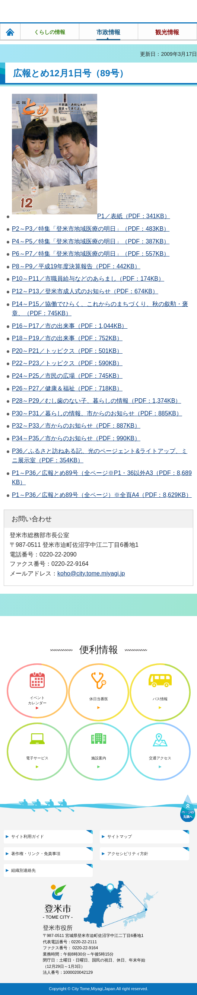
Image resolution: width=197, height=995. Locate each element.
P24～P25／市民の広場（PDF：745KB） (67, 376)
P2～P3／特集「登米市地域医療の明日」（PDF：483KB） (90, 229)
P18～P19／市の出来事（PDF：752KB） (67, 338)
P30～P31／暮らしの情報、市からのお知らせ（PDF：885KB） (97, 413)
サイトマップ (119, 836)
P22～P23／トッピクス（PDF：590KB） (67, 363)
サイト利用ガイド (27, 836)
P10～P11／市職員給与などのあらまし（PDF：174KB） (88, 278)
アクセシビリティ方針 (127, 853)
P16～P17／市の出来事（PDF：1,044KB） (69, 326)
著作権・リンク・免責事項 (35, 853)
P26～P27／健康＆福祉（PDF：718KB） (67, 388)
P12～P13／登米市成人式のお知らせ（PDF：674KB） (85, 291)
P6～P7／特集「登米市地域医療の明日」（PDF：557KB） (90, 254)
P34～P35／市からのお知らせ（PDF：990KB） (76, 438)
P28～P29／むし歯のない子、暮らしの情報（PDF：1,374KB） (96, 401)
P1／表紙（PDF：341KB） (133, 216)
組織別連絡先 (23, 870)
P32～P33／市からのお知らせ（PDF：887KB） (76, 425)
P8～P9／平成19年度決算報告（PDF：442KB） (76, 266)
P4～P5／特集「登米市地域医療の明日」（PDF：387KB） (90, 241)
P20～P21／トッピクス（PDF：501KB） (67, 351)
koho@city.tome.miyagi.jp (91, 573)
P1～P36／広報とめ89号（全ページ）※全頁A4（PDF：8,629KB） (102, 495)
